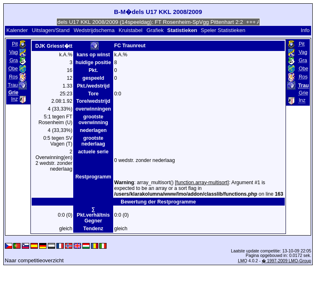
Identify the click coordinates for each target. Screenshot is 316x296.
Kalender (17, 30)
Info (305, 30)
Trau (13, 85)
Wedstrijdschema (94, 30)
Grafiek (155, 30)
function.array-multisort (202, 182)
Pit (15, 44)
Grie (303, 93)
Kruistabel (130, 30)
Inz (14, 99)
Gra (13, 60)
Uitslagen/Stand (51, 30)
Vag (13, 52)
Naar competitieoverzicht (34, 260)
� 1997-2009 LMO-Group (286, 261)
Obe (13, 69)
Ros (13, 77)
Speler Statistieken (223, 30)
